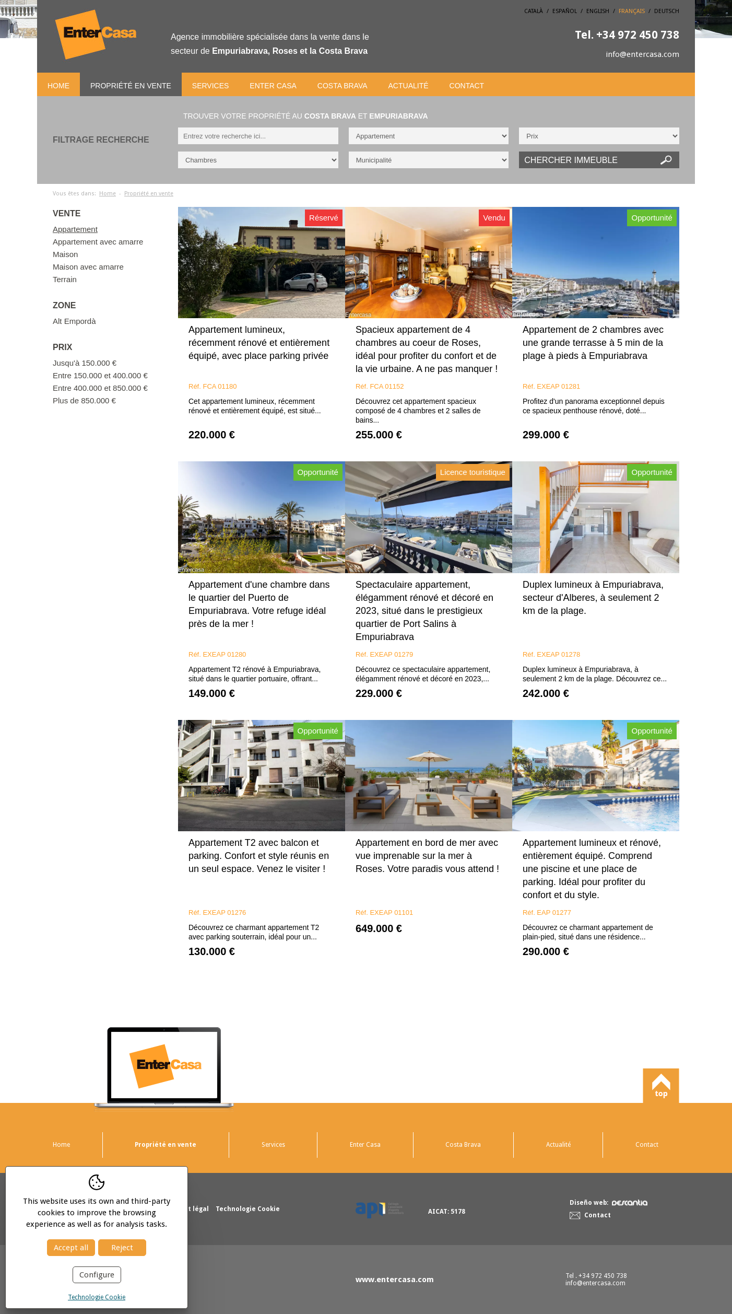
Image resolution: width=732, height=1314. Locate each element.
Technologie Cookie (96, 1297)
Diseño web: (608, 1202)
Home (58, 86)
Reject (122, 1247)
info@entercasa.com (642, 54)
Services (210, 86)
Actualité (408, 86)
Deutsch (666, 11)
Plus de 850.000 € (84, 400)
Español (564, 11)
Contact (467, 86)
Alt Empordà (74, 321)
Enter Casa (273, 86)
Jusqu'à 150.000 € (84, 362)
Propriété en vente (130, 86)
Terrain (65, 279)
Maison (65, 254)
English (597, 11)
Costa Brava (342, 86)
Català (533, 11)
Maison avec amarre (88, 266)
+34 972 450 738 (627, 34)
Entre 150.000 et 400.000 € (100, 375)
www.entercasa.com (395, 1279)
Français (632, 11)
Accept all (71, 1247)
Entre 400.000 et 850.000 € (100, 387)
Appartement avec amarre (98, 241)
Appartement (75, 229)
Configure (96, 1275)
